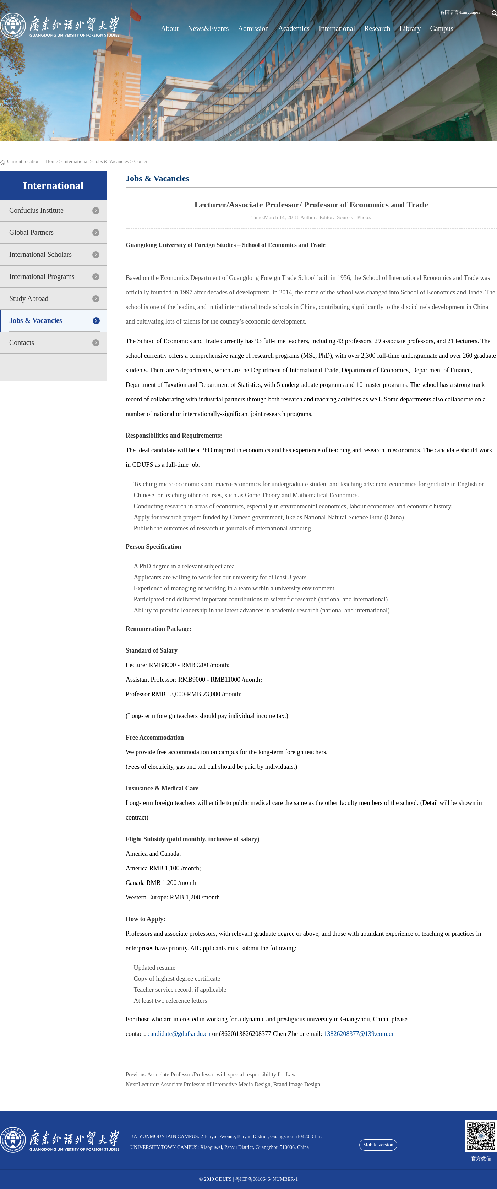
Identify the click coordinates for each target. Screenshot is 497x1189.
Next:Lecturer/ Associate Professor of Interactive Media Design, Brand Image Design (223, 1084)
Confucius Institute (36, 210)
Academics (294, 28)
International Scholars (40, 254)
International (337, 28)
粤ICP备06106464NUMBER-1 (266, 1179)
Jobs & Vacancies (111, 161)
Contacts (21, 342)
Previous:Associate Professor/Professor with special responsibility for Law (211, 1074)
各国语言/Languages (460, 12)
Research (377, 28)
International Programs (42, 276)
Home (52, 161)
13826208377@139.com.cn (359, 1033)
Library (410, 28)
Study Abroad (29, 298)
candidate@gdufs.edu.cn (179, 1033)
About (170, 28)
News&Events (208, 28)
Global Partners (31, 232)
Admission (253, 28)
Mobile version (378, 1144)
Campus (442, 28)
